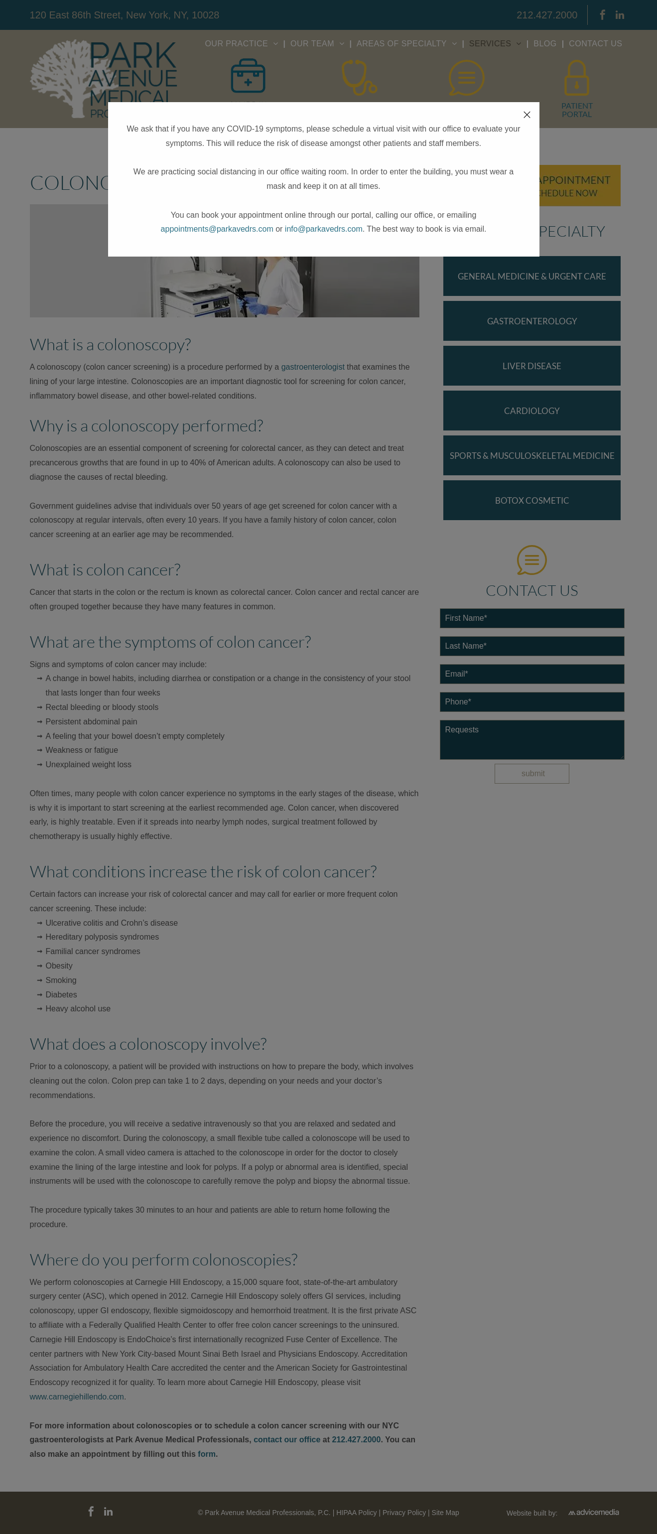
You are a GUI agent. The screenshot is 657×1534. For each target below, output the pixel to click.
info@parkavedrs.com (324, 229)
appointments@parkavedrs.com (217, 229)
